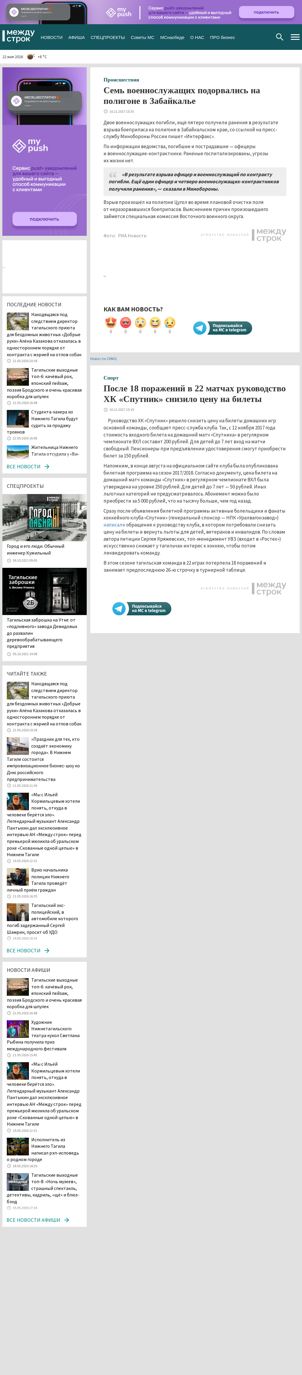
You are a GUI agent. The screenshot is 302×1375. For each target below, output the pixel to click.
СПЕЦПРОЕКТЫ (108, 37)
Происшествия (121, 80)
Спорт (111, 378)
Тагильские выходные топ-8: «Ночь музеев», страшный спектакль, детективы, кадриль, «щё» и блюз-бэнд (43, 1188)
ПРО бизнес (222, 37)
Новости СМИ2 (103, 358)
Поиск (279, 37)
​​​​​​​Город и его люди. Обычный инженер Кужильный (35, 549)
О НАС (197, 37)
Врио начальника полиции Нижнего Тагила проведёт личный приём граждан (38, 880)
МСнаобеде (172, 37)
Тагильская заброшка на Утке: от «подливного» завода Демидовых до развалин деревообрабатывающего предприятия (42, 633)
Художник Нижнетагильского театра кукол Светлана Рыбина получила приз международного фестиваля (43, 1035)
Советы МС (142, 37)
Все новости (23, 466)
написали (114, 524)
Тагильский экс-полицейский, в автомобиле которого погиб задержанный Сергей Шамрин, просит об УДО (42, 918)
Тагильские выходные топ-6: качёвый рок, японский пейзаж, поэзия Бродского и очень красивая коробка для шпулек (44, 383)
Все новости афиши (33, 1220)
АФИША (76, 37)
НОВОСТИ (52, 37)
